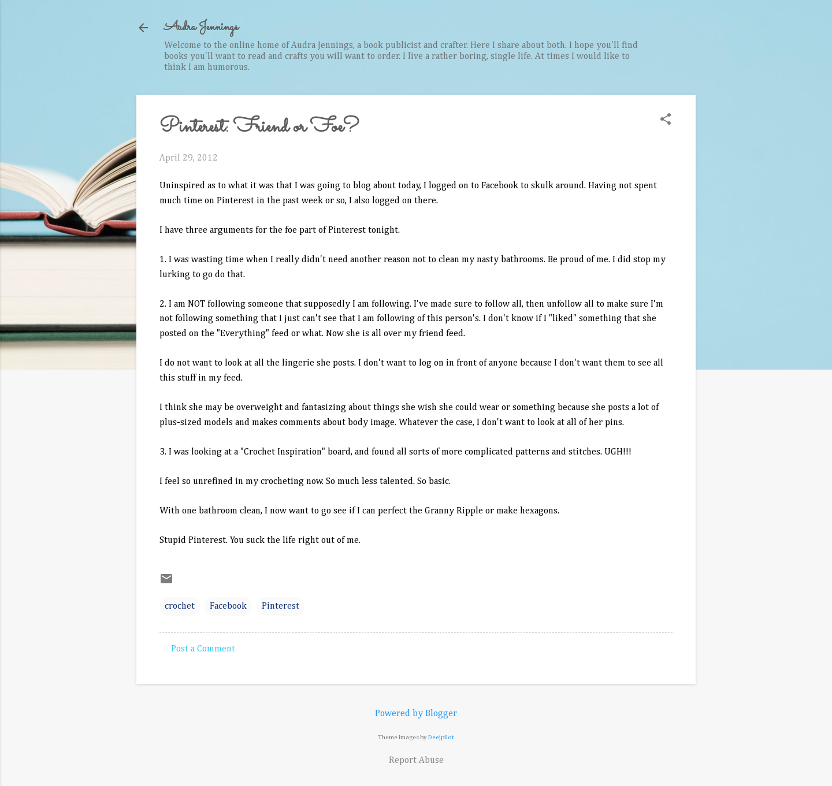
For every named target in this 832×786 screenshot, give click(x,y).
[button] (666, 120)
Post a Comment (203, 649)
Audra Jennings (201, 27)
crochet (180, 606)
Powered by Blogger (416, 713)
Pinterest (280, 606)
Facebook (228, 606)
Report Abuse (416, 760)
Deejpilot (441, 737)
